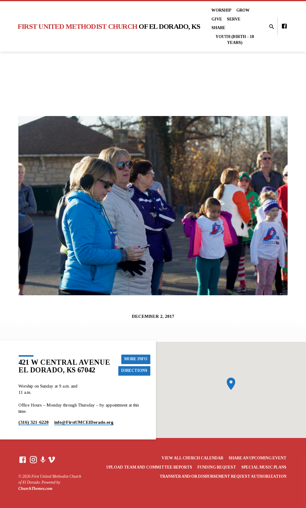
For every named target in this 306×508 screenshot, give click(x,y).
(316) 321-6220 (33, 422)
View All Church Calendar (192, 458)
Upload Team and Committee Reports (149, 467)
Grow (243, 10)
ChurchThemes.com (35, 488)
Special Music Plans (263, 467)
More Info (136, 358)
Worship (221, 10)
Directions (135, 370)
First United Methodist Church (109, 26)
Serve (233, 19)
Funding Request (216, 467)
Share (218, 28)
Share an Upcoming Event (257, 458)
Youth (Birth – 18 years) (235, 39)
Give (216, 19)
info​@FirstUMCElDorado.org (84, 422)
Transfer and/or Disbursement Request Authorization (223, 476)
